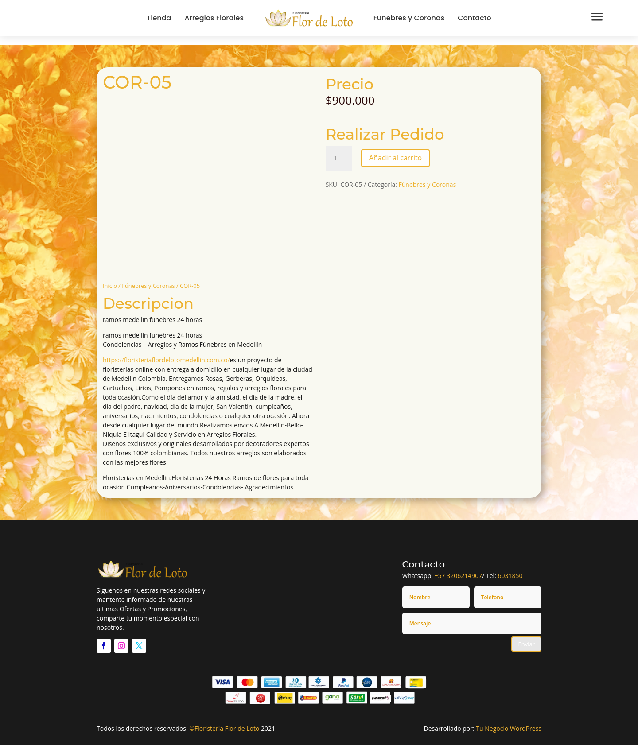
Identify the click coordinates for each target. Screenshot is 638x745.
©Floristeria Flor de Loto (224, 728)
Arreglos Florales (214, 18)
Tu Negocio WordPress (508, 728)
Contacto (474, 18)
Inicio (110, 286)
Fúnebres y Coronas (148, 286)
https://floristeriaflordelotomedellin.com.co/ (166, 360)
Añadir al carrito (395, 158)
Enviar (526, 644)
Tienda (159, 18)
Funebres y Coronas (409, 18)
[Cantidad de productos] (339, 158)
